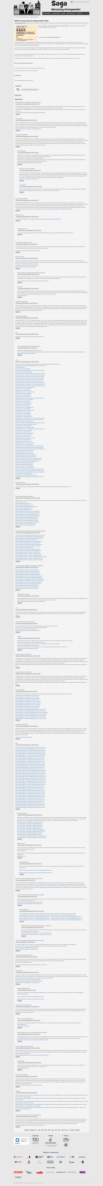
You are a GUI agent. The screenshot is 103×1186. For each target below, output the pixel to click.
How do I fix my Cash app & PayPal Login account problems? (28, 878)
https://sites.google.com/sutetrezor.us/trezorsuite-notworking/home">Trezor (36, 352)
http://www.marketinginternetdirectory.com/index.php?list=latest (28, 459)
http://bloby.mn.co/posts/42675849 (22, 405)
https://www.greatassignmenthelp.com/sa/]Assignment (28, 664)
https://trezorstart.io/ (21, 856)
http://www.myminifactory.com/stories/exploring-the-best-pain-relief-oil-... (30, 470)
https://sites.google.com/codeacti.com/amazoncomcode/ (26, 265)
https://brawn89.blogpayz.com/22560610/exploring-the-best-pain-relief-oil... (30, 753)
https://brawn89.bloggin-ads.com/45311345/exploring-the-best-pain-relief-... (30, 782)
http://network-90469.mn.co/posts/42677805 (24, 442)
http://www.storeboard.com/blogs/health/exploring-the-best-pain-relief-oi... (30, 472)
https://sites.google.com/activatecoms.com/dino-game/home (27, 630)
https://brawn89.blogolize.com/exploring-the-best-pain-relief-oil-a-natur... (30, 798)
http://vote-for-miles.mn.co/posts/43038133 (24, 465)
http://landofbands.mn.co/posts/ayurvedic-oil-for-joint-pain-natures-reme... (30, 398)
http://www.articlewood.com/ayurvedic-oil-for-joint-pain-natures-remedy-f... (30, 385)
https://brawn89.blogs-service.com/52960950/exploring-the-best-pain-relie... (30, 776)
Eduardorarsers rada (22, 228)
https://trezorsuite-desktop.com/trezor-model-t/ (28, 179)
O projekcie (56, 13)
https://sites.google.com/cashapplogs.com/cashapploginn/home (28, 128)
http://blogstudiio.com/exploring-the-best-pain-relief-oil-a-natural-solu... (29, 476)
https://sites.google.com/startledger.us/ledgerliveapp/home (29, 828)
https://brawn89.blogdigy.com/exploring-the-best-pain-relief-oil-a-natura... (30, 790)
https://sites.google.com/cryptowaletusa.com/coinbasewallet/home (28, 981)
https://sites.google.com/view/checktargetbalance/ (25, 523)
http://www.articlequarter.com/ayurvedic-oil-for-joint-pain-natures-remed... (30, 384)
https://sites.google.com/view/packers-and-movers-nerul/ (27, 697)
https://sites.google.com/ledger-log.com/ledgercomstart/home (27, 572)
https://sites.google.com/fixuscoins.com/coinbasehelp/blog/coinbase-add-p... (66, 919)
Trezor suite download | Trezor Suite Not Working (28, 346)
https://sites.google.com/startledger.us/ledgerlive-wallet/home (29, 826)
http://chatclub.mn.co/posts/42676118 (23, 413)
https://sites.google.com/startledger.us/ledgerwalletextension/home (31, 831)
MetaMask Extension (24, 862)
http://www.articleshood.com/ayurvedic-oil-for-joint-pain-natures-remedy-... (30, 382)
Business (19, 636)
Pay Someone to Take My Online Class (23, 955)
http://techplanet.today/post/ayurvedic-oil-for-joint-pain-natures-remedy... (30, 370)
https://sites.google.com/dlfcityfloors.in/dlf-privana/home (26, 947)
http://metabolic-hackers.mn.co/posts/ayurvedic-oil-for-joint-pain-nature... (30, 428)
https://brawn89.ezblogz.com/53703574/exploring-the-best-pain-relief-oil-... (30, 773)
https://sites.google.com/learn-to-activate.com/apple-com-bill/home (29, 558)
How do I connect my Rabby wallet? (25, 1018)
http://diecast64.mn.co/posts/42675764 (23, 402)
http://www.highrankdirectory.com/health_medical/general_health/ (28, 458)
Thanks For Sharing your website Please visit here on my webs (29, 940)
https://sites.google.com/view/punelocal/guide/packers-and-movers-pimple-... (31, 715)
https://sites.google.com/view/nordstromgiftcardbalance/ (26, 518)
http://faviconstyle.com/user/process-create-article (25, 456)
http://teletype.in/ (18, 464)
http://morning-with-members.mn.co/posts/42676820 (26, 424)
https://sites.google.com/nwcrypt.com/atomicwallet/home (26, 585)
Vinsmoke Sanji (18, 970)
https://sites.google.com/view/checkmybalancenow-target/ (27, 522)
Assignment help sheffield (21, 134)
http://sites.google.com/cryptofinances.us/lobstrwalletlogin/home (30, 158)
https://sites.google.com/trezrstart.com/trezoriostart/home (31, 189)
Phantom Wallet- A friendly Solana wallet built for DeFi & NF (31, 272)
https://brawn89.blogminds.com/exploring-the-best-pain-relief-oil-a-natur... (30, 762)
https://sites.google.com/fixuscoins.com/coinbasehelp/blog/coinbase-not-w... (66, 918)
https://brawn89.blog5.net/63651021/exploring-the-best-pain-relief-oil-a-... (30, 768)
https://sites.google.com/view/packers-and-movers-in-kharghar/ (28, 701)
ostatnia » (77, 1130)
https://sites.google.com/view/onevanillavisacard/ (25, 525)
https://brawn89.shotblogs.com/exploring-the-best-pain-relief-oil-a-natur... (30, 758)
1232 (42, 1130)
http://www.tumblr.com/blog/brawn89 (22, 368)
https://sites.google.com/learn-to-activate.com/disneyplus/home (28, 553)
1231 (39, 1130)
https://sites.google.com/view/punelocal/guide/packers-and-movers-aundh (30, 710)
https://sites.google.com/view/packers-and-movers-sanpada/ (27, 698)
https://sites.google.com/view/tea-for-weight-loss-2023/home (27, 546)
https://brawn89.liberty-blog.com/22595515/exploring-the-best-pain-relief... (30, 752)
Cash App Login (18, 118)
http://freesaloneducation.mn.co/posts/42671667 (25, 387)
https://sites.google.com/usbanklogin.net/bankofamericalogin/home (29, 538)
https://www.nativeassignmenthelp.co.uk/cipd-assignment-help (34, 326)
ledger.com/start (21, 843)
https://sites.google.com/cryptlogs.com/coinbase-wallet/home (27, 250)
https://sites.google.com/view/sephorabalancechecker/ (26, 517)
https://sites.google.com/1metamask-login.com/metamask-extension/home (36, 934)
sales (16, 332)
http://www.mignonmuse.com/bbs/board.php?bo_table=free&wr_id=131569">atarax (36, 219)
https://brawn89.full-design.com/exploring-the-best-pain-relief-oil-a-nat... (30, 802)
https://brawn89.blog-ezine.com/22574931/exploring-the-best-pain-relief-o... (30, 747)
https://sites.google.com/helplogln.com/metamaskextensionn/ (27, 979)
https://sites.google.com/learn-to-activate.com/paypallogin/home (28, 555)
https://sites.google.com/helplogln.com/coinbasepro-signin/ (27, 982)
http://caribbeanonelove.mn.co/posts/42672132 (25, 391)
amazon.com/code (19, 256)
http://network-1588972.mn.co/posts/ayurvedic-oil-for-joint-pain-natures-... (30, 422)
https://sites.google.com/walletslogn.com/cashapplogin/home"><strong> (63, 884)
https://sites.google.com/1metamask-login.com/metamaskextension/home (36, 933)
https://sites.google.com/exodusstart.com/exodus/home (26, 588)
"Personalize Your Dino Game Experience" (25, 621)
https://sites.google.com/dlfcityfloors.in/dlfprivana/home (26, 949)
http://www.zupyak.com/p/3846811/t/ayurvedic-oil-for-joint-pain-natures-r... (30, 373)
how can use (20, 287)
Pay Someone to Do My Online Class (23, 1005)
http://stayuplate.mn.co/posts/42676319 (23, 415)
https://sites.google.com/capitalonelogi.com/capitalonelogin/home (30, 531)
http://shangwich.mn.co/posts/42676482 (23, 416)
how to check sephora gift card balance (24, 496)
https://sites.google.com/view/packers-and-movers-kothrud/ (27, 706)
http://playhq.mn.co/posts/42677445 (22, 436)
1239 (66, 1130)
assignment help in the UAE (21, 724)
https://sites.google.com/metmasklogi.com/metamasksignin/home (28, 1101)
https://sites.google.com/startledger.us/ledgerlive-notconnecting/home (31, 837)
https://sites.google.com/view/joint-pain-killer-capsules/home (27, 549)
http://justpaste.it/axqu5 (20, 367)
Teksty (63, 13)
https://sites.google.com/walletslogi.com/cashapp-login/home (27, 542)
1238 (62, 1130)
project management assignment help (24, 1046)
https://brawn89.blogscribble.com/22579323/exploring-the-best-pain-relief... (30, 750)
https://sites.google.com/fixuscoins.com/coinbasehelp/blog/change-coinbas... (35, 918)
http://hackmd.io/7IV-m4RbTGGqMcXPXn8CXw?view (26, 475)
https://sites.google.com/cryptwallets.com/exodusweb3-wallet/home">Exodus (35, 613)
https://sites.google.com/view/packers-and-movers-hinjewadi (27, 704)
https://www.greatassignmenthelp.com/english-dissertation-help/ (32, 112)
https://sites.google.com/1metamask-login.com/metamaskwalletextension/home (35, 870)
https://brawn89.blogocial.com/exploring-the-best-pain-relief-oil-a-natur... (30, 756)
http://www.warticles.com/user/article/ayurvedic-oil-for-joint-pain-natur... (29, 445)
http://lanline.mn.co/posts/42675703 (22, 401)
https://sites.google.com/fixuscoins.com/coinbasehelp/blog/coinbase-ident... (34, 916)
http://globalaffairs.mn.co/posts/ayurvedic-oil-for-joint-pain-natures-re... (29, 419)
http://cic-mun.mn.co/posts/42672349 (23, 395)
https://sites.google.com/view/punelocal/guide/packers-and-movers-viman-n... (31, 718)
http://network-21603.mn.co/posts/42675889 (24, 407)
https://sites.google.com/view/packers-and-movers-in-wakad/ (27, 703)
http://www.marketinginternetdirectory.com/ (24, 452)
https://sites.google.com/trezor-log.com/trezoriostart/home (27, 569)
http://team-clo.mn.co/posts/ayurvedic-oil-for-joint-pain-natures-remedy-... (30, 418)
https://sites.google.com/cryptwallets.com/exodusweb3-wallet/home (31, 601)
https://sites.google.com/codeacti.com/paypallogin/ (25, 266)
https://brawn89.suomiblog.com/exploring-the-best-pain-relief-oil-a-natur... (30, 764)
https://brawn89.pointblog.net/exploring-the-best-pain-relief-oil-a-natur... (30, 801)
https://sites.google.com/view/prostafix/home (24, 547)
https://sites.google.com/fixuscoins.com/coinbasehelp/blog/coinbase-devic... (66, 916)
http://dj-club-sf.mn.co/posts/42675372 (23, 396)
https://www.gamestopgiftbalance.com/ (23, 509)
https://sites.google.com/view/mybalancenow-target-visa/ (27, 514)
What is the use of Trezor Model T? (27, 168)
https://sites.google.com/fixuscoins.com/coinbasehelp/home (31, 915)
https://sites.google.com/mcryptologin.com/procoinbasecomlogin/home (29, 579)
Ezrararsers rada (19, 215)
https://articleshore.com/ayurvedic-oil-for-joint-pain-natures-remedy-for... (30, 336)
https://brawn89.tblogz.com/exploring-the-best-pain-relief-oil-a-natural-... (30, 787)
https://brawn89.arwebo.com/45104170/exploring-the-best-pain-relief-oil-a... (30, 779)
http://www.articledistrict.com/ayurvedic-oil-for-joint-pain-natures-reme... (30, 378)
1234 (49, 1130)
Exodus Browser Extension (23, 594)
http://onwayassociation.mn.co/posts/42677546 (25, 438)
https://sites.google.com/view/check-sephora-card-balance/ (27, 511)
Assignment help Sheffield (21, 1074)
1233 (46, 1130)
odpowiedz (18, 114)
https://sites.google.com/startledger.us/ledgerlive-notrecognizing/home (31, 835)
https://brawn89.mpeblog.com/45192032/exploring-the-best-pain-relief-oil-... (30, 775)
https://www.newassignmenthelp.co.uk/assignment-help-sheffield (59, 209)
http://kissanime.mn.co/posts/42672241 (23, 393)
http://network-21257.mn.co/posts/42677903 (24, 444)
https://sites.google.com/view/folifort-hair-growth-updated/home (28, 550)
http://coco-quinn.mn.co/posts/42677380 (23, 435)
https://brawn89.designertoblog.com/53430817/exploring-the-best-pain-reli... (30, 772)
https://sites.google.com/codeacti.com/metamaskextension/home (30, 996)
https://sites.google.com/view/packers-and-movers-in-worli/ (27, 695)
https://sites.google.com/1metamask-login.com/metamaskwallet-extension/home (35, 872)
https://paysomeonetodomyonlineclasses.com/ (24, 1012)
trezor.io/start (22, 185)
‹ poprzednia (32, 1130)
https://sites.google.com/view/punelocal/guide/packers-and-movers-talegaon (31, 713)
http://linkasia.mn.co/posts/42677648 (22, 439)
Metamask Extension (22, 813)
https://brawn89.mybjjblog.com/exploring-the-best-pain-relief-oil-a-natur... (30, 789)
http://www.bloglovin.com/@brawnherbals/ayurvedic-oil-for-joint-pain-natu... (30, 365)
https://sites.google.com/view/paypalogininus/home (27, 648)
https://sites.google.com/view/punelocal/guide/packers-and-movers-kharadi (30, 717)
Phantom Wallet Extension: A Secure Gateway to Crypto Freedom (32, 1032)
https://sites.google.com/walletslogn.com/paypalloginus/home (29, 902)
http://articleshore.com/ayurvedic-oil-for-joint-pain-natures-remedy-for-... (30, 379)
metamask (17, 1091)
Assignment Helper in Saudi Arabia (23, 654)
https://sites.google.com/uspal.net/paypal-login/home (26, 539)
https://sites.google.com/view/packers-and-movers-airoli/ (26, 700)
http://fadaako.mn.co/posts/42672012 (23, 390)
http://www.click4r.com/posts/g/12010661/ (23, 371)
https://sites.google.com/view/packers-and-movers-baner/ (27, 707)
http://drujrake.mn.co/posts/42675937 (23, 408)
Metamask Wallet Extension (23, 988)
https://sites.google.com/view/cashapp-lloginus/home (28, 645)
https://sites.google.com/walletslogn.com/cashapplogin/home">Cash (35, 882)
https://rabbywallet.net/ (22, 1024)
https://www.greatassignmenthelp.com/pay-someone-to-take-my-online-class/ (31, 964)
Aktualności (47, 13)
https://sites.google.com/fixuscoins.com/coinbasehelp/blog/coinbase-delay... (34, 919)
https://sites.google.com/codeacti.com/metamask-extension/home (30, 999)
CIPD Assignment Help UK (21, 316)
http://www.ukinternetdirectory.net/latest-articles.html (26, 455)
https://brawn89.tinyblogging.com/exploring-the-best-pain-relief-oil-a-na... (30, 805)
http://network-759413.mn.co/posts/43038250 (24, 467)
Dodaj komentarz (18, 95)
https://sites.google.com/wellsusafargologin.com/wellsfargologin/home (29, 536)
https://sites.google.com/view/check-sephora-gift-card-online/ (27, 512)
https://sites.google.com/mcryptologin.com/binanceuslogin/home (28, 577)
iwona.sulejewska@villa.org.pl (63, 58)
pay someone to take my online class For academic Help (28, 1115)
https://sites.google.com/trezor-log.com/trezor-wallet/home (27, 571)
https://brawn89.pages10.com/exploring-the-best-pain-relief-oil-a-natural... (30, 792)
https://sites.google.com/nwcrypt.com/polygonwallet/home (27, 586)
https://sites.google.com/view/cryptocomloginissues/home (33, 642)
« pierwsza (26, 1130)
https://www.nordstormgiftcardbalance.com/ (24, 508)
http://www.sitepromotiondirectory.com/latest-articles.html (27, 461)
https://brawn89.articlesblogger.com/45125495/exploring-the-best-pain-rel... (30, 778)
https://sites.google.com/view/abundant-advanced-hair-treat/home (28, 544)
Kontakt (79, 13)
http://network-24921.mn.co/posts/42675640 (24, 399)
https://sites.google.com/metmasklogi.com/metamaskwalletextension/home (30, 1104)
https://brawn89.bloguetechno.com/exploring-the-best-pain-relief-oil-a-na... (30, 799)
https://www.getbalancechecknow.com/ (23, 503)
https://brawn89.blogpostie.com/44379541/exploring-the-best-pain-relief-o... (30, 784)
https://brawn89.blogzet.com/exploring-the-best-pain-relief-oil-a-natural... (30, 761)
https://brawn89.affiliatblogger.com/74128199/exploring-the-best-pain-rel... (30, 765)
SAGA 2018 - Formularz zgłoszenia (29, 89)
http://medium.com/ (19, 364)
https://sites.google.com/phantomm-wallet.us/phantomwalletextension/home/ (33, 281)
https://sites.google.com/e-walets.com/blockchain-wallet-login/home (29, 576)
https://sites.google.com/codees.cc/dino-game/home (26, 629)
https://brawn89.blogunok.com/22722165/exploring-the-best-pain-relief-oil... (30, 755)
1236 (56, 1130)
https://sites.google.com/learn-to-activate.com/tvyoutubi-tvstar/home (29, 559)
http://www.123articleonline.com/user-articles (24, 450)
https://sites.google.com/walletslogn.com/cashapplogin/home (29, 903)
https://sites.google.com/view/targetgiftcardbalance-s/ (26, 506)
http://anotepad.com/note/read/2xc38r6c (23, 473)
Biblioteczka (71, 13)
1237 (59, 1130)
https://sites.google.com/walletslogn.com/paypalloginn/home (29, 823)
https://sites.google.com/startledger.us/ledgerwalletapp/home (29, 825)
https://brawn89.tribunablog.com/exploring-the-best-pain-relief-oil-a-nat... (30, 759)
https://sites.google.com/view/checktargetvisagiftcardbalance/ (27, 515)
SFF (16, 608)
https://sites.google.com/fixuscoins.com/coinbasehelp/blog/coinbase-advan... (60, 915)
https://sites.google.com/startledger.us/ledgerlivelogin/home (29, 834)
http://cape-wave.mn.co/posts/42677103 (23, 430)
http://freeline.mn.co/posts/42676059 (22, 412)
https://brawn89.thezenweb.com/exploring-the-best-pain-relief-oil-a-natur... (30, 804)
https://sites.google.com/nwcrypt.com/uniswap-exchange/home (28, 583)
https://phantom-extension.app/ (23, 1026)
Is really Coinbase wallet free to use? (23, 242)
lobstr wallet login (21, 151)
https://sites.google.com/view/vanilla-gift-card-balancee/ (26, 520)
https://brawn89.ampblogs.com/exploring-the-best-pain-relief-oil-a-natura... (30, 793)
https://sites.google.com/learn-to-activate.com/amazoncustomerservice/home (31, 556)
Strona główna (16, 17)
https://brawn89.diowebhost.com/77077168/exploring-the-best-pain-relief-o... (31, 770)
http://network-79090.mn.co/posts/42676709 (24, 421)
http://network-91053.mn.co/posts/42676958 (24, 427)
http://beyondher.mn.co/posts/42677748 (23, 441)
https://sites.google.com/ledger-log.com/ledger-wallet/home (29, 565)
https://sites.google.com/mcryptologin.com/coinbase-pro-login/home (29, 580)
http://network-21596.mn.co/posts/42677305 (24, 433)
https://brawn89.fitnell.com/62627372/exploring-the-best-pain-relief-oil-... (30, 767)
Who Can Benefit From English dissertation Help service (28, 102)
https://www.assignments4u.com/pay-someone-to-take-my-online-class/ (30, 1125)
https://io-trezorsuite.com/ (22, 295)
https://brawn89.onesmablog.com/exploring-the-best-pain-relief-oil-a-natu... (30, 796)
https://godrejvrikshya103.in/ (23, 1068)
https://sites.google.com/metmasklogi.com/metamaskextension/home (29, 1107)
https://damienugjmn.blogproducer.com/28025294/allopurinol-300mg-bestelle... (37, 232)
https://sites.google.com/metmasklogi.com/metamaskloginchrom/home (29, 1095)
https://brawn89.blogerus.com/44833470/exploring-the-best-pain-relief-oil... (30, 781)
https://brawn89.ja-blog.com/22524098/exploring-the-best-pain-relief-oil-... (30, 748)
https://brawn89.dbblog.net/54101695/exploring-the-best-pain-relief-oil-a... (30, 807)
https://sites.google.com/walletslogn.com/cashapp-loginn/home (30, 822)
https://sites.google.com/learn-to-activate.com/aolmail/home (27, 552)
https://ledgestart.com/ (21, 850)
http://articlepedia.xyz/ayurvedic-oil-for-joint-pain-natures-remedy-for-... (29, 381)
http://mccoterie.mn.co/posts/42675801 (23, 404)
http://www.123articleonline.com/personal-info (24, 462)
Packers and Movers (20, 689)
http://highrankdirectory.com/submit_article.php (24, 453)
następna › (72, 1130)
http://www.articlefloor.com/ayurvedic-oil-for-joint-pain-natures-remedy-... (30, 376)
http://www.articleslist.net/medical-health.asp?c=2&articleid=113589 (29, 447)
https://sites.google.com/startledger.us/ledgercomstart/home (29, 832)
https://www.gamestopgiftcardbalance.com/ (24, 505)
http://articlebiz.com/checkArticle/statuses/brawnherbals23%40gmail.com (30, 448)
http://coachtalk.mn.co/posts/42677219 (23, 432)
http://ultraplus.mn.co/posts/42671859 (23, 388)
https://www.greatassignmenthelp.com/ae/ (23, 737)
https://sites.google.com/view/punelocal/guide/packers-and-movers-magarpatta (31, 712)
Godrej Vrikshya (21, 1061)
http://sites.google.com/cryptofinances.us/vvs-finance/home (29, 162)
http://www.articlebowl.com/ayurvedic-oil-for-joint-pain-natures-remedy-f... (30, 375)
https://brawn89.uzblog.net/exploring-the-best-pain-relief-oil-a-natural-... (30, 785)
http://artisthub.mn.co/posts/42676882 (23, 425)
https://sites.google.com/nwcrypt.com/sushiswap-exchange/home (28, 582)
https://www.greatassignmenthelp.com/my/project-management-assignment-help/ (32, 1055)
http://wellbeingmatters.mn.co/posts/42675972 (24, 410)
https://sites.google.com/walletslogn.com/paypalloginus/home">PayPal (51, 887)
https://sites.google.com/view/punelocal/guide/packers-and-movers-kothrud (30, 709)
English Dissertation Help (21, 301)
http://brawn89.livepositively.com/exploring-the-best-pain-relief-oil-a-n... (29, 469)
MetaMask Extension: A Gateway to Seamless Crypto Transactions (36, 925)
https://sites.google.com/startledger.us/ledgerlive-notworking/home (30, 829)
